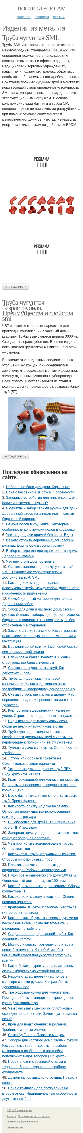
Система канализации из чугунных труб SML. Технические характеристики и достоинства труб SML (37, 572)
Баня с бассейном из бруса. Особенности (40, 492)
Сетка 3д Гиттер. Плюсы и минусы (36, 1035)
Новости (42, 17)
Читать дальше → (15, 286)
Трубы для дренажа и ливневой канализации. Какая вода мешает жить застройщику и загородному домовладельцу (38, 684)
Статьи (59, 17)
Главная (24, 17)
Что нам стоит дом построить (30, 561)
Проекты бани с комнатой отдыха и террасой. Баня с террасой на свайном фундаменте (34, 1067)
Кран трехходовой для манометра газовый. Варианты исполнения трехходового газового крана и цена (40, 785)
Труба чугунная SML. (31, 37)
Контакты (11, 1116)
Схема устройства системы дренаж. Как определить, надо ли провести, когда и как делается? (38, 700)
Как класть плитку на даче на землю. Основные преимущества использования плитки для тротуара (36, 811)
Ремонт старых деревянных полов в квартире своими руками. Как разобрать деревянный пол (35, 981)
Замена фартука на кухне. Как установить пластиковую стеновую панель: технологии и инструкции (39, 636)
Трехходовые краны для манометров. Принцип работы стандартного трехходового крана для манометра (38, 997)
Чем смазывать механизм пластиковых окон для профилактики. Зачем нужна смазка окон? (39, 1013)
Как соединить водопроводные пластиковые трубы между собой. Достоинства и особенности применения (40, 588)
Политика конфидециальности (22, 1121)
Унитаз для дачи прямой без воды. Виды (39, 535)
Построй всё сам (41, 8)
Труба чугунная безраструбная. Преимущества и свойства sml (37, 310)
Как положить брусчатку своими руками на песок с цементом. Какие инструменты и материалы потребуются (40, 923)
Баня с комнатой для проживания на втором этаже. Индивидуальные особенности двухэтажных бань (39, 1093)
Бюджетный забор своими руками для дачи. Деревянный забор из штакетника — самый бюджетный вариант (40, 513)
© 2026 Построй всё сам (19, 1110)
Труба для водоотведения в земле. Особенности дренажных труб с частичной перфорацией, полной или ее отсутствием (37, 737)
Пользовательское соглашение (34, 1116)
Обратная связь (15, 1127)
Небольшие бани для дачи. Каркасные (38, 487)
